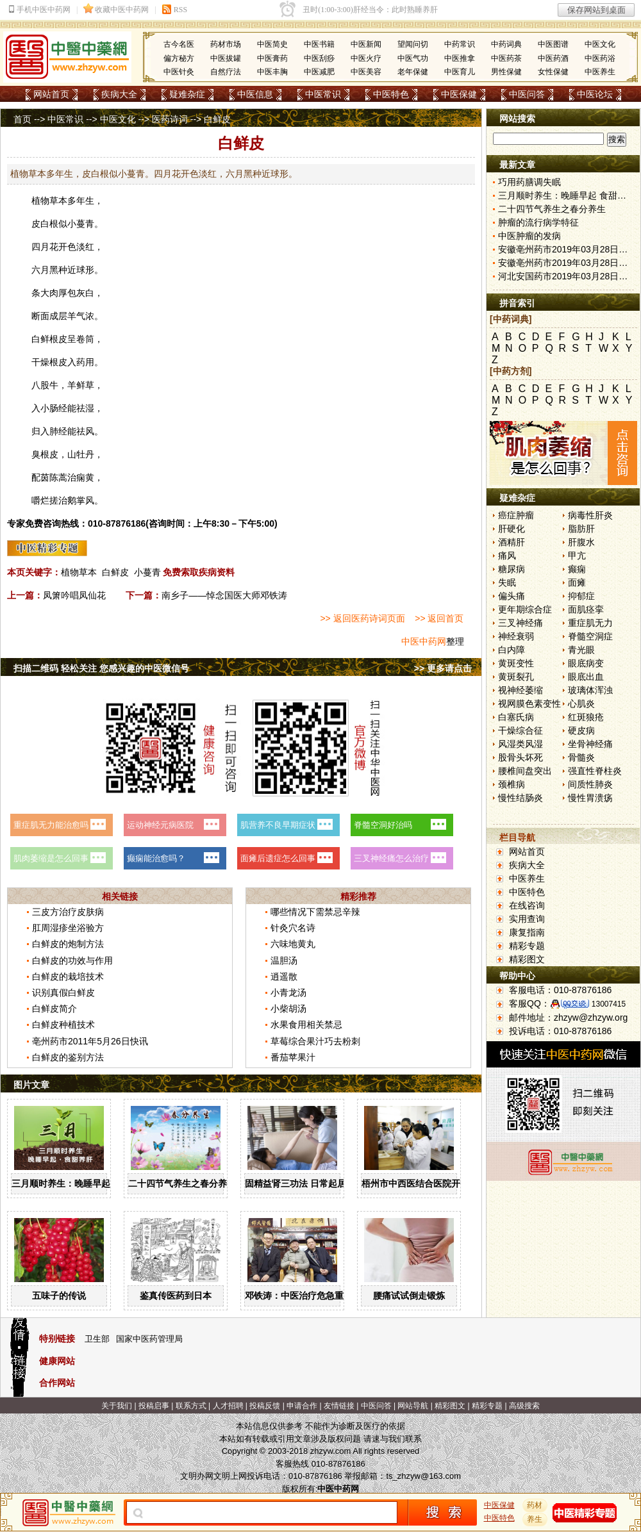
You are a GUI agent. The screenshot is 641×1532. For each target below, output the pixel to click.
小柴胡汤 (288, 1008)
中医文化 (600, 44)
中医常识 (323, 94)
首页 (22, 119)
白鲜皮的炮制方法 (68, 944)
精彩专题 (527, 946)
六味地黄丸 (293, 944)
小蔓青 (147, 572)
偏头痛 (511, 596)
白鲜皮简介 (54, 1008)
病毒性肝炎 (590, 515)
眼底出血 (586, 676)
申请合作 (302, 1405)
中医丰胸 (272, 71)
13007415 (609, 1004)
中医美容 (366, 71)
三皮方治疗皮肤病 (68, 912)
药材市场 (225, 44)
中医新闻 (366, 44)
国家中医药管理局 (149, 1339)
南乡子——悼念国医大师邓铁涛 (224, 595)
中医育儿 (459, 71)
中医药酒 (553, 58)
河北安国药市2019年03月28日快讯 (567, 276)
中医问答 (527, 94)
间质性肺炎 (590, 784)
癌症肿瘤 (516, 515)
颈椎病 (511, 784)
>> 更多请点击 (443, 668)
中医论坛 (595, 94)
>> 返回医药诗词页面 (362, 618)
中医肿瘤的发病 (529, 236)
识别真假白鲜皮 (63, 992)
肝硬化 (511, 528)
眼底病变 (586, 663)
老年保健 (412, 71)
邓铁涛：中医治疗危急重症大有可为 (316, 1295)
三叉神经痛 (520, 623)
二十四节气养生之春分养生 (182, 1183)
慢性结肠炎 (520, 798)
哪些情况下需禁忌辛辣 (315, 912)
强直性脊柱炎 (595, 771)
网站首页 (51, 94)
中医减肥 (319, 71)
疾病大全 (119, 94)
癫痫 (577, 569)
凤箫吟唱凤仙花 (74, 595)
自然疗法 (225, 71)
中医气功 (412, 58)
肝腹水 (581, 542)
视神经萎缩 (520, 690)
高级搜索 (524, 1405)
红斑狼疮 (586, 717)
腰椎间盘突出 (525, 771)
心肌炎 (581, 703)
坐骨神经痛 (590, 744)
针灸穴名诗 (293, 928)
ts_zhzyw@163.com (423, 1476)
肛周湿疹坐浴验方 (68, 928)
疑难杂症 (187, 94)
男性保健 (506, 71)
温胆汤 (284, 960)
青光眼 (581, 650)
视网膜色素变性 (529, 703)
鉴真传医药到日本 (176, 1295)
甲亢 (577, 555)
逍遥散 (284, 976)
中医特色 (391, 94)
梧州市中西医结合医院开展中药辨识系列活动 (451, 1183)
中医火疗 (366, 58)
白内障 (511, 650)
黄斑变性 (516, 663)
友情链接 (339, 1405)
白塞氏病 (516, 717)
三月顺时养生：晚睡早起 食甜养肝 (80, 1183)
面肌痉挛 (586, 609)
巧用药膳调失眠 (529, 182)
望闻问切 (412, 44)
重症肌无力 (590, 623)
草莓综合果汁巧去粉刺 (315, 1041)
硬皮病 (581, 730)
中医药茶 (506, 58)
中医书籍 (319, 44)
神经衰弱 (516, 636)
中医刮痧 (319, 58)
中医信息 (255, 94)
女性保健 (553, 71)
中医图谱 (553, 44)
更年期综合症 (525, 609)
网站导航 (412, 1405)
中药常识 (459, 44)
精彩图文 (527, 959)
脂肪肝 (581, 528)
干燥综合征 (520, 730)
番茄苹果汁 (293, 1057)
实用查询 (527, 919)
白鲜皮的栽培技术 (68, 976)
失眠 (507, 582)
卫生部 (97, 1339)
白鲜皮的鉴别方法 (68, 1057)
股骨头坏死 (520, 757)
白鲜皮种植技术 (63, 1024)
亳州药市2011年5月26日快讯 (90, 1041)
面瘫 (577, 582)
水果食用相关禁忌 (306, 1024)
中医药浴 (600, 58)
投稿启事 (153, 1405)
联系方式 (191, 1405)
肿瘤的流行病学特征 (538, 222)
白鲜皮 (115, 572)
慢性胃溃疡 (590, 798)
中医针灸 (178, 71)
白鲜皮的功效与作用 (72, 960)
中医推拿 (459, 58)
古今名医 (178, 44)
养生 (535, 1519)
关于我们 (116, 1405)
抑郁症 (581, 596)
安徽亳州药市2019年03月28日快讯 (567, 249)
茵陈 (49, 477)
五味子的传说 (59, 1295)
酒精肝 (511, 542)
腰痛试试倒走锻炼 (409, 1295)
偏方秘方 (178, 58)
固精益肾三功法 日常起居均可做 (309, 1183)
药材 (535, 1505)
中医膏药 (272, 58)
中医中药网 (423, 641)
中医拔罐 (225, 58)
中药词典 (506, 44)
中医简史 (272, 44)
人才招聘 (228, 1405)
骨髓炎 (581, 757)
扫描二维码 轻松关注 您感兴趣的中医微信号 (101, 668)
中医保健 (459, 94)
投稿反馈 (264, 1405)
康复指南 (527, 932)
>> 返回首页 (439, 618)
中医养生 (600, 71)
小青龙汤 (288, 992)
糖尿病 (511, 569)
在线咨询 (527, 905)
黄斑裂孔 (516, 676)
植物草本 (79, 572)
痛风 (507, 555)
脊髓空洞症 (590, 636)
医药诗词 (170, 119)
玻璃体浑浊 (590, 690)
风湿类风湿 (520, 744)
